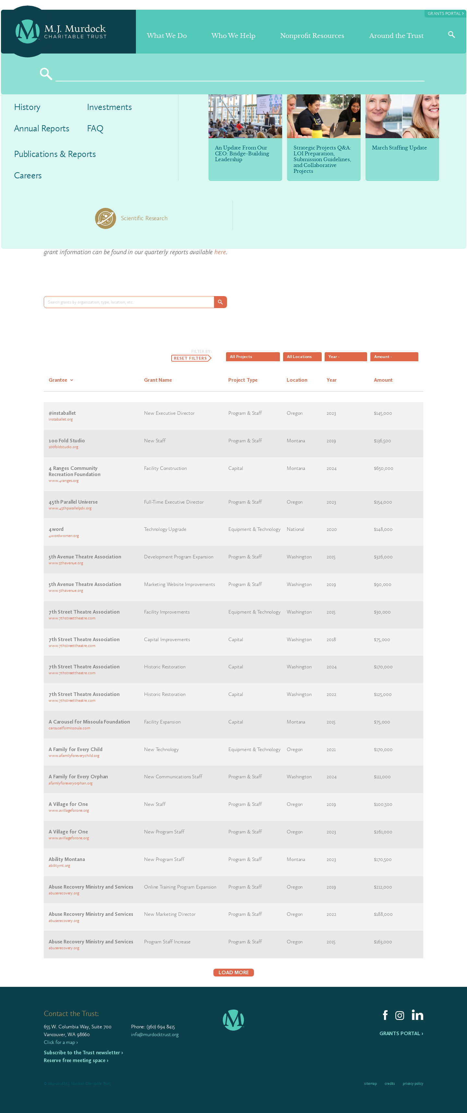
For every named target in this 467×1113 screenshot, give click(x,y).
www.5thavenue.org (66, 562)
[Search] (240, 73)
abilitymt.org (59, 865)
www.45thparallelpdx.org (70, 508)
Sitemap (370, 1083)
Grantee (58, 380)
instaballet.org (61, 419)
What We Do (167, 36)
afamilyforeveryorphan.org (70, 783)
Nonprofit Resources (312, 36)
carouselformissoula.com (69, 727)
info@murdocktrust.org (155, 1034)
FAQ (95, 128)
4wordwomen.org (64, 535)
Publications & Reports (55, 154)
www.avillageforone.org (69, 810)
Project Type (242, 380)
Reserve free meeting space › (76, 1060)
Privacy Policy (413, 1083)
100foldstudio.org (63, 446)
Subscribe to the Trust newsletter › (83, 1052)
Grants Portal (446, 13)
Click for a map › (61, 1042)
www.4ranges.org (63, 480)
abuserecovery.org (64, 893)
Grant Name (158, 380)
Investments (109, 107)
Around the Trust (396, 36)
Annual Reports (41, 128)
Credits (390, 1083)
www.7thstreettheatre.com (72, 618)
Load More (234, 972)
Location (297, 380)
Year (331, 380)
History (27, 107)
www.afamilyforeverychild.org (74, 755)
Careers (28, 175)
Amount (383, 380)
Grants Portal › (401, 1033)
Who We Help (233, 36)
